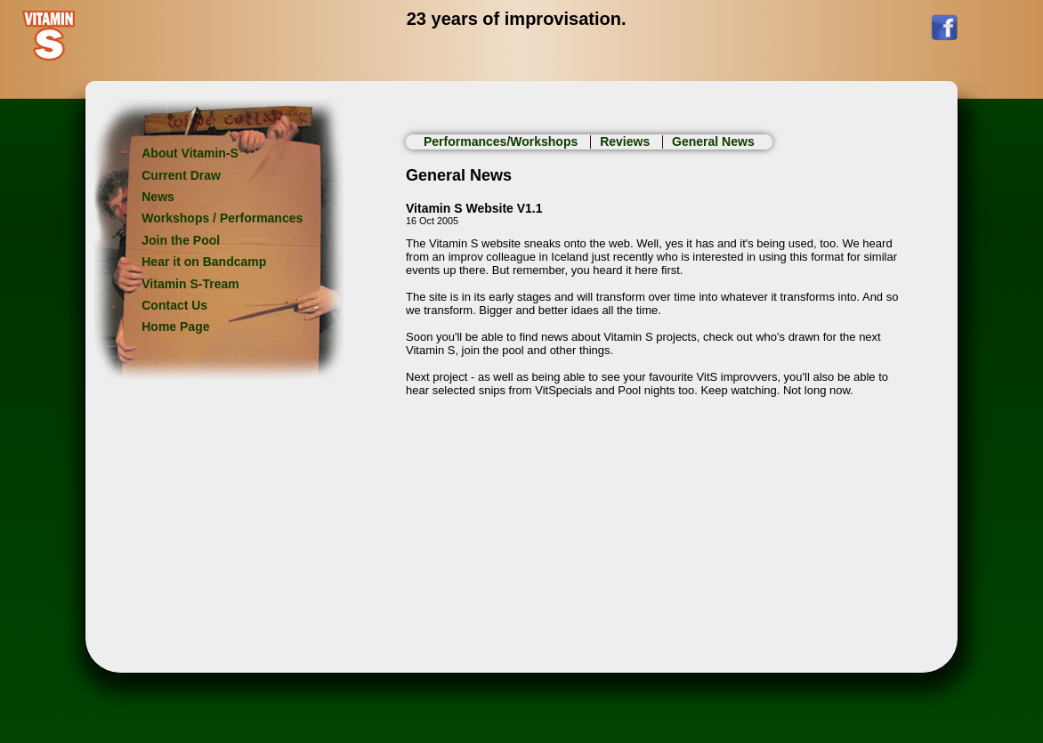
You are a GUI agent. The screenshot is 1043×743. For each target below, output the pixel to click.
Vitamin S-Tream (190, 284)
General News (713, 141)
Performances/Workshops (502, 141)
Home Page (175, 326)
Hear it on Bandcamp (203, 261)
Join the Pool (180, 240)
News (157, 197)
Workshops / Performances (222, 218)
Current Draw (181, 175)
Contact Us (174, 305)
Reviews (626, 141)
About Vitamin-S (190, 153)
